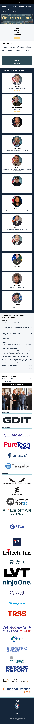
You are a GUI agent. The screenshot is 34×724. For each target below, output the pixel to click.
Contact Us (17, 2)
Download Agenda (17, 30)
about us (17, 700)
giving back (17, 713)
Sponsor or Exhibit (17, 57)
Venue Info (17, 28)
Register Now (17, 63)
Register (17, 38)
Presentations (17, 703)
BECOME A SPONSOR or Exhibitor (17, 384)
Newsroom (17, 32)
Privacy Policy (17, 719)
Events (17, 710)
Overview (17, 26)
